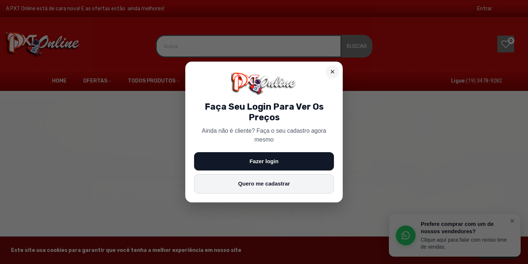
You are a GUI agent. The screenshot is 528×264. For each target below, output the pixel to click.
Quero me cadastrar (264, 183)
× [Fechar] (332, 71)
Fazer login (263, 161)
